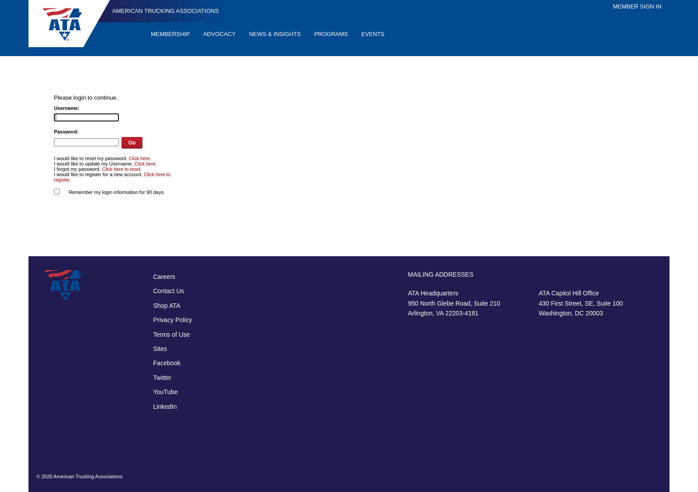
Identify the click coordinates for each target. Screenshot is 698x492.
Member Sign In (637, 6)
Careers (164, 276)
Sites (160, 348)
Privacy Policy (172, 319)
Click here (139, 158)
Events (373, 34)
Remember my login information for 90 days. (117, 192)
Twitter (162, 377)
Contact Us (168, 290)
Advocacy (219, 34)
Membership (170, 34)
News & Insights (274, 34)
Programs (331, 34)
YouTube (165, 391)
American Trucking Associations (165, 11)
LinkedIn (165, 406)
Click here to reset (121, 169)
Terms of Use (171, 334)
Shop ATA (166, 305)
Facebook (166, 363)
